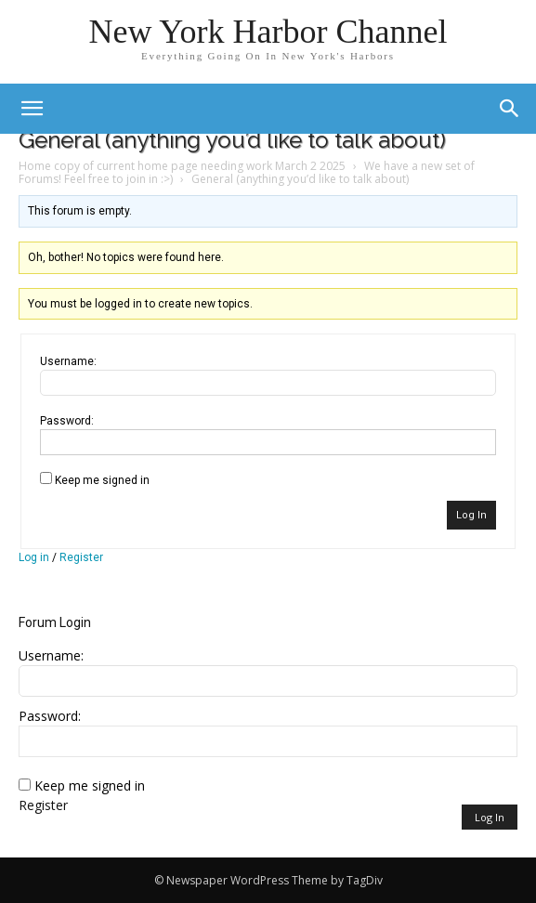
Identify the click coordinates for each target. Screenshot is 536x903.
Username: (68, 361)
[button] (510, 109)
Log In (471, 515)
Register (81, 557)
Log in (34, 557)
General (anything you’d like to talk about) (232, 139)
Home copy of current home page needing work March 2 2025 (182, 166)
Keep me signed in (102, 480)
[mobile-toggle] (31, 109)
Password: (67, 420)
